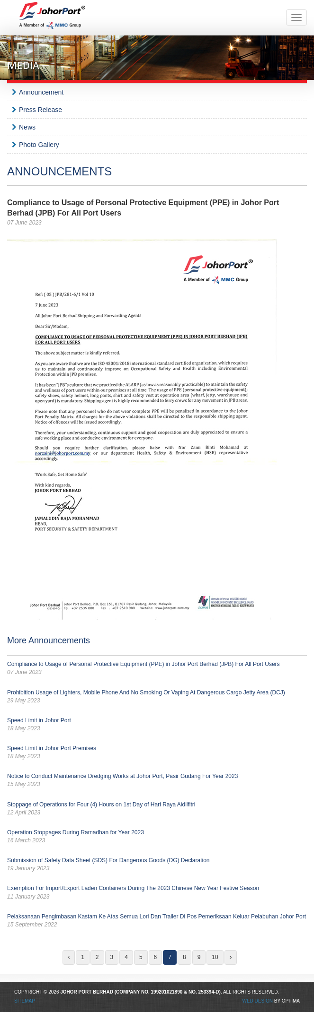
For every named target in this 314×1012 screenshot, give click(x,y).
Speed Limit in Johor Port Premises (157, 753)
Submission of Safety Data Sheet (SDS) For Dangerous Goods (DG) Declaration (157, 865)
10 (215, 957)
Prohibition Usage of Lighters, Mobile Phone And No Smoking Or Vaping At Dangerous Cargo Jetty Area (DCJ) (157, 697)
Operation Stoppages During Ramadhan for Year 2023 (157, 837)
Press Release (40, 109)
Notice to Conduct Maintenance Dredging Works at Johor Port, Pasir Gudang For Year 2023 (157, 780)
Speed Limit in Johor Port (157, 725)
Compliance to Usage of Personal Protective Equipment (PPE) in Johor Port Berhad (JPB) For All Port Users (157, 668)
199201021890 (167, 992)
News (27, 127)
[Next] (230, 957)
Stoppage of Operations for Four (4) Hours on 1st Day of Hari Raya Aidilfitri (157, 809)
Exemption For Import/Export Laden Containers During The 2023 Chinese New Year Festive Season (157, 892)
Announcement (41, 92)
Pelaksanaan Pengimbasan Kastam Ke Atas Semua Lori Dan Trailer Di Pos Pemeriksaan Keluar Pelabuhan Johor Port (157, 921)
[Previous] (69, 957)
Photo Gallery (39, 144)
